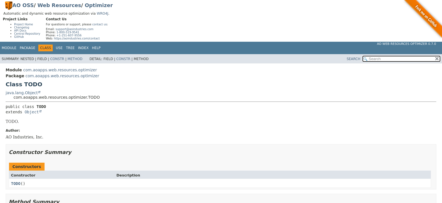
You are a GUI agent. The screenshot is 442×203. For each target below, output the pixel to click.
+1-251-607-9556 (68, 35)
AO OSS (23, 5)
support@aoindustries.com (74, 29)
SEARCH (354, 59)
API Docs (20, 30)
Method (75, 59)
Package (27, 48)
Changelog (21, 27)
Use (59, 48)
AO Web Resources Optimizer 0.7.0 (406, 44)
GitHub (19, 36)
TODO (16, 183)
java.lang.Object (22, 93)
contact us (99, 24)
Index (83, 48)
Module (9, 48)
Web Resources (59, 5)
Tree (70, 48)
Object (32, 112)
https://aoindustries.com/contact (77, 38)
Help (96, 48)
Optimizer (99, 5)
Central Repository (27, 33)
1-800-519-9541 (67, 32)
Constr (57, 59)
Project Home (23, 24)
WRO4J (102, 14)
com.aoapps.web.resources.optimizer (60, 70)
